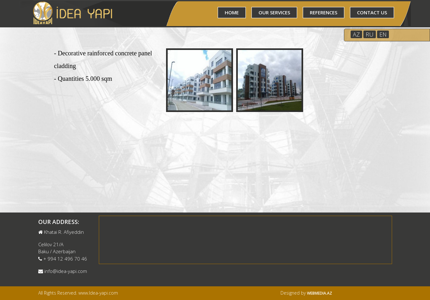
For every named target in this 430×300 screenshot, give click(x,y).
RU (370, 34)
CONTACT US (372, 12)
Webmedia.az (319, 293)
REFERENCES (323, 12)
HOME (232, 12)
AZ (356, 34)
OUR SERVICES (274, 12)
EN (383, 34)
